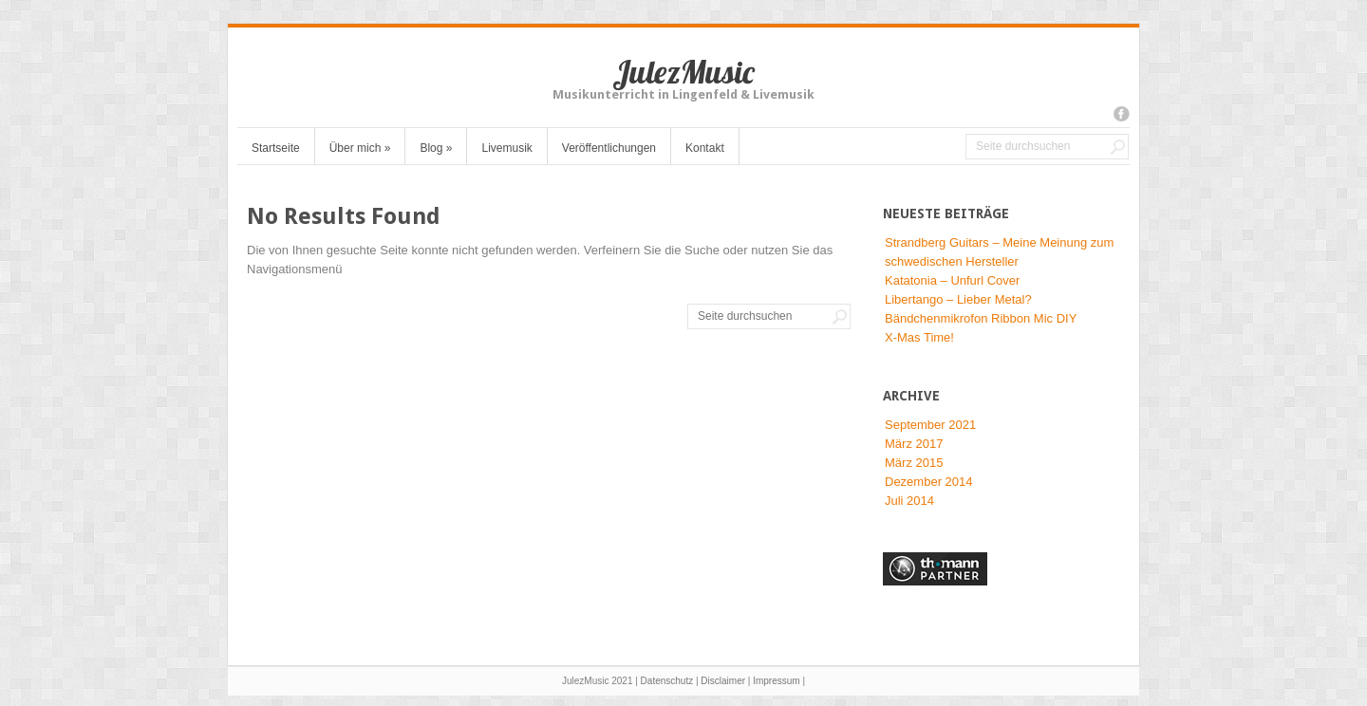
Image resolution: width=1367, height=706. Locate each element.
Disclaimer (723, 681)
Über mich (360, 148)
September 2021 (930, 425)
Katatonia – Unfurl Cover (952, 280)
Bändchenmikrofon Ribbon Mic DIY (981, 318)
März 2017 (914, 444)
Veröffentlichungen (609, 148)
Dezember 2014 (929, 481)
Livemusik (506, 148)
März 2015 (914, 462)
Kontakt (704, 148)
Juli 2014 (909, 500)
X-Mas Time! (919, 337)
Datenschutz (667, 681)
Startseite (276, 148)
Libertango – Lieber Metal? (958, 299)
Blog (436, 148)
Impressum (776, 681)
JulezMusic (683, 71)
